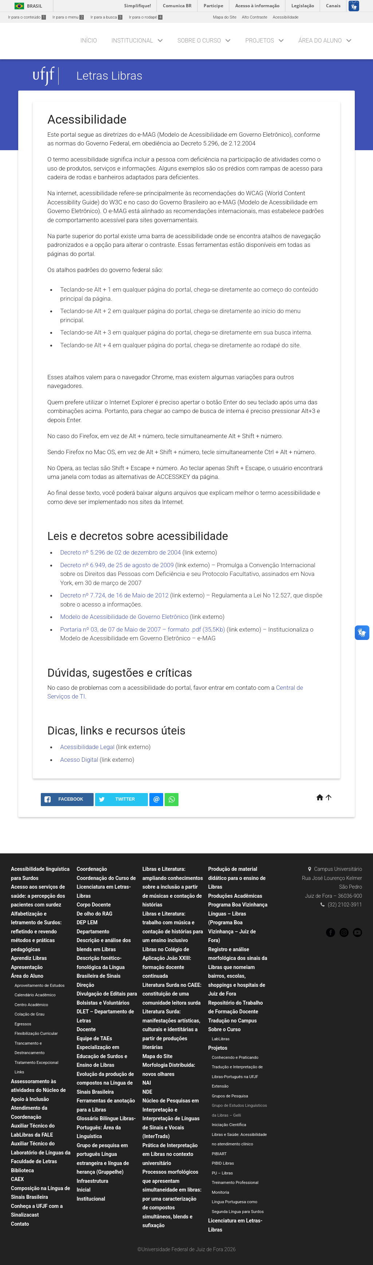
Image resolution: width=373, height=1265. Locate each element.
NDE (147, 1092)
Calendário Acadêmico (35, 995)
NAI (146, 1083)
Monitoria (220, 1192)
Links (19, 1072)
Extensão (220, 1086)
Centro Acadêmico (31, 1004)
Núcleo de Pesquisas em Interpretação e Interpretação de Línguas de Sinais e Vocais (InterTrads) (171, 1118)
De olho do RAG (95, 914)
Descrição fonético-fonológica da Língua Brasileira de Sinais (101, 967)
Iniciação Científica (229, 1124)
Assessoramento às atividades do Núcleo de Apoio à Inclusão (38, 1090)
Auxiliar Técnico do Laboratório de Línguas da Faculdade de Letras (40, 1152)
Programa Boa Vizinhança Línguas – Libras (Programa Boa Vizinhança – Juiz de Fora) (238, 922)
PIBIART (219, 1154)
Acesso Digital (79, 759)
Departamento (93, 931)
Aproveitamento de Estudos (39, 985)
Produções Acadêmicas (235, 896)
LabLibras (221, 1039)
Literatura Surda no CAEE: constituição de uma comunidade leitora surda (171, 994)
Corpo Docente (94, 905)
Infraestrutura (93, 1181)
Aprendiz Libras (29, 958)
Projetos (260, 40)
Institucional (132, 40)
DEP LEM (87, 922)
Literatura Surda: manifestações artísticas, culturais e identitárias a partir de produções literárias (171, 1029)
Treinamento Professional (235, 1182)
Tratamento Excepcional (36, 1062)
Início (89, 40)
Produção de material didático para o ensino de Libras (237, 878)
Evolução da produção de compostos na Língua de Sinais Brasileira (105, 1083)
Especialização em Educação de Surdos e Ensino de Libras (102, 1056)
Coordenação (92, 869)
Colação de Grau (29, 1014)
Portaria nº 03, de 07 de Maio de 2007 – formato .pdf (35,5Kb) (142, 629)
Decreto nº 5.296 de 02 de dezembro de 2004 (121, 552)
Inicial (84, 1190)
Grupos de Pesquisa (230, 1096)
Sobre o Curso (199, 40)
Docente (86, 1029)
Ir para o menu (68, 17)
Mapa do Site (224, 17)
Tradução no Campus (232, 1021)
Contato (20, 1224)
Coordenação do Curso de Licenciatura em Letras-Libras (106, 887)
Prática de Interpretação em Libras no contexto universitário (170, 1154)
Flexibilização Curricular (36, 1033)
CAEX (17, 1179)
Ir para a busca (106, 17)
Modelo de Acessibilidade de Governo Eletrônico (124, 616)
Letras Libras (109, 76)
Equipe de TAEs (94, 1038)
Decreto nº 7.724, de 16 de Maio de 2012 (114, 595)
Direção (85, 985)
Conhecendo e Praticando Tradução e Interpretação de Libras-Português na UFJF (237, 1067)
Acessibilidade (285, 17)
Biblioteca (22, 1170)
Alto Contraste (254, 17)
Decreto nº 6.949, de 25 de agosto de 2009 (117, 565)
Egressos (23, 1024)
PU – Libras (222, 1173)
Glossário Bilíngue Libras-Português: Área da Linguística (106, 1127)
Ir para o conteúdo (27, 17)
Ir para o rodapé (145, 17)
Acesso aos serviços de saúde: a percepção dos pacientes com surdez (38, 896)
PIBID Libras (223, 1163)
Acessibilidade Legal (87, 746)
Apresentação (27, 967)
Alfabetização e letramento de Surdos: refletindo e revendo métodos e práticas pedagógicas (36, 931)
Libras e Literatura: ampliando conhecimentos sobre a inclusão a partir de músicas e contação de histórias (172, 887)
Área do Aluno (320, 40)
